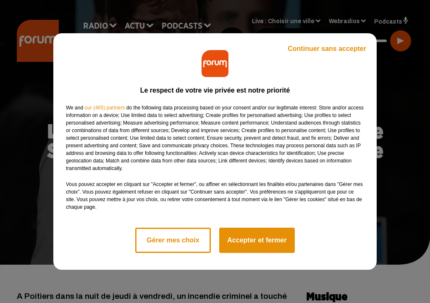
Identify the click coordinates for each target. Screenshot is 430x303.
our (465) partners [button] (104, 108)
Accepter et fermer (256, 240)
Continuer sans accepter (327, 48)
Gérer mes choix (173, 240)
